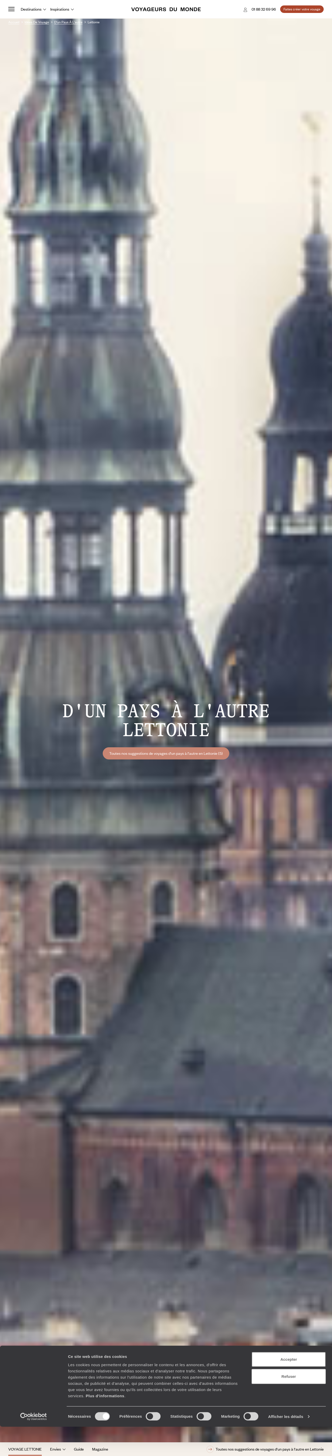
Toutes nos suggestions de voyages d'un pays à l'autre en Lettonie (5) (166, 753)
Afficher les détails (285, 1446)
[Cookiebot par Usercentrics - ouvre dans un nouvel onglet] (33, 1446)
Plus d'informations (105, 1425)
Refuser (288, 1405)
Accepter (288, 1388)
